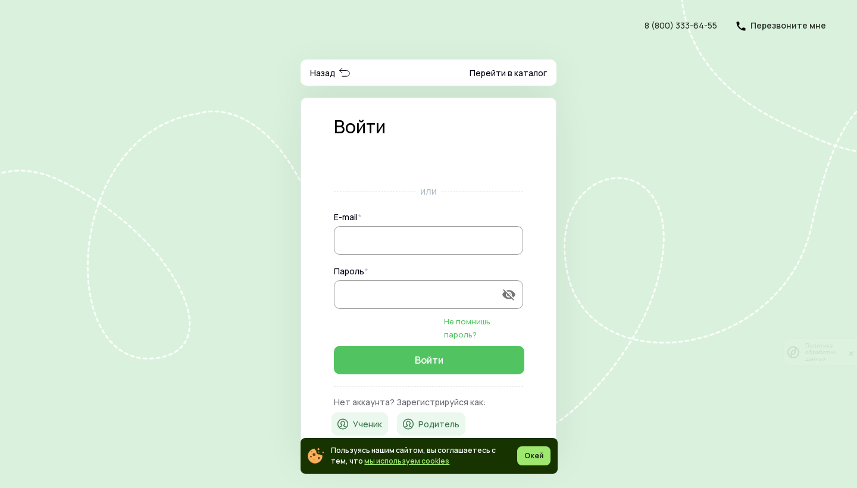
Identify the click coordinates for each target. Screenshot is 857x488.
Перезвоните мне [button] (788, 25)
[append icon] (509, 294)
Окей (533, 456)
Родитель (431, 424)
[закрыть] (851, 352)
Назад (330, 72)
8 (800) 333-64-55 (681, 25)
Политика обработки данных (820, 352)
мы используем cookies (406, 461)
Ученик (359, 424)
